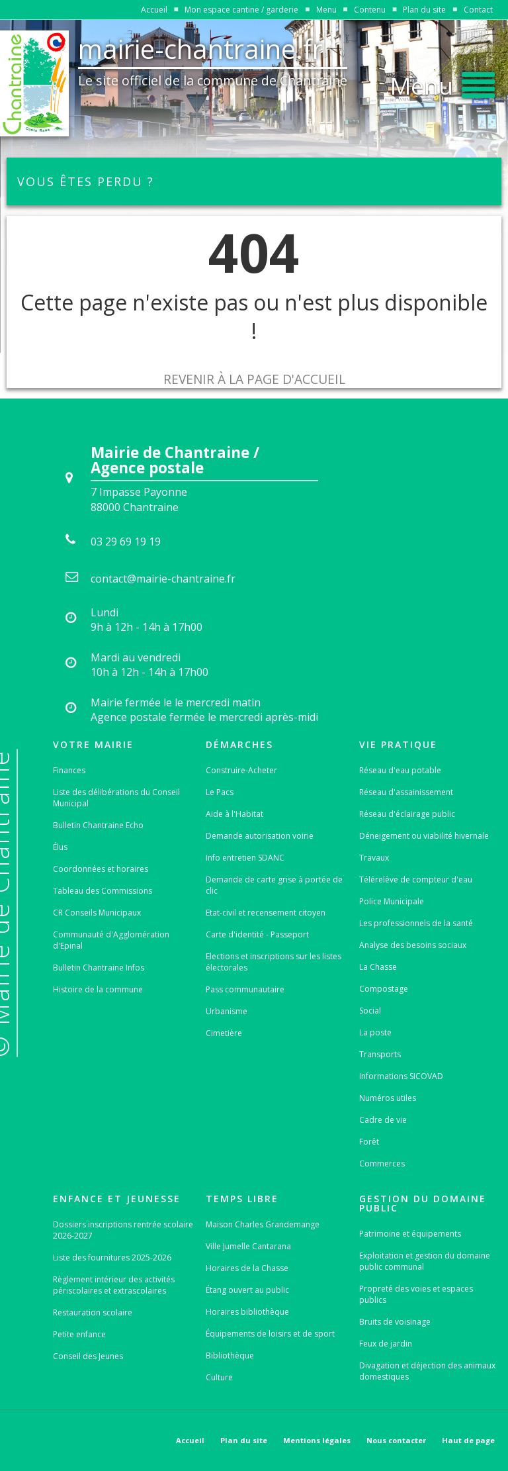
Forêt (369, 1141)
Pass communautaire (245, 989)
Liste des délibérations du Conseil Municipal (116, 797)
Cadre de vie (383, 1119)
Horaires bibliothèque (247, 1311)
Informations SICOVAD (401, 1076)
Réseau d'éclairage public (407, 814)
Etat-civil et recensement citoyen (265, 912)
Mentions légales (317, 1440)
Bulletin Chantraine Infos (98, 967)
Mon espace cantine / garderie (241, 9)
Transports (380, 1054)
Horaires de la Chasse (247, 1268)
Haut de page (468, 1440)
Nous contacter (396, 1440)
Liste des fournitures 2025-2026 (112, 1257)
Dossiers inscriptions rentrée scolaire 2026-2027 (123, 1230)
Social (370, 1010)
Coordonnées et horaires (100, 869)
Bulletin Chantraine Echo (98, 825)
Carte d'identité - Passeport (257, 934)
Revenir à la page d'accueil (254, 379)
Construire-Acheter (241, 770)
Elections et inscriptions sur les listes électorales (273, 962)
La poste (375, 1032)
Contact (478, 9)
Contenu (370, 9)
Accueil (154, 9)
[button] (442, 82)
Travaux (374, 857)
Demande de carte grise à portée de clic (274, 885)
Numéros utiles (387, 1098)
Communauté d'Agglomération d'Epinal (111, 940)
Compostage (383, 988)
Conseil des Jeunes (88, 1356)
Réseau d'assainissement (406, 792)
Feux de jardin (385, 1343)
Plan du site (424, 9)
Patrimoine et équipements (410, 1233)
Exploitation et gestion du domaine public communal (424, 1261)
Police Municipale (391, 901)
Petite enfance (79, 1334)
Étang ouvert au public (247, 1290)
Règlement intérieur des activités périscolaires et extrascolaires (114, 1285)
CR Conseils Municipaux (97, 912)
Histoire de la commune (98, 989)
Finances (69, 770)
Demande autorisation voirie (260, 835)
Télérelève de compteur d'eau (415, 879)
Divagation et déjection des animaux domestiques (427, 1371)
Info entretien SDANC (245, 857)
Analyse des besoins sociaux (412, 945)
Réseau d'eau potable (400, 770)
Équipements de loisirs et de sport (270, 1333)
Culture (219, 1377)
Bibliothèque (230, 1355)
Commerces (382, 1163)
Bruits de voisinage (395, 1321)
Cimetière (224, 1033)
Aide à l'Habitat (234, 814)
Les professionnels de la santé (416, 923)
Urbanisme (226, 1011)
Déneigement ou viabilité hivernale (424, 835)
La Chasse (378, 967)
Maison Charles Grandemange (262, 1224)
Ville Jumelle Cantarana (248, 1246)
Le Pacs (219, 792)
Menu (326, 9)
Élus (60, 847)
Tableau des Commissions (102, 890)
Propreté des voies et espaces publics (416, 1294)
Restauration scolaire (92, 1312)
